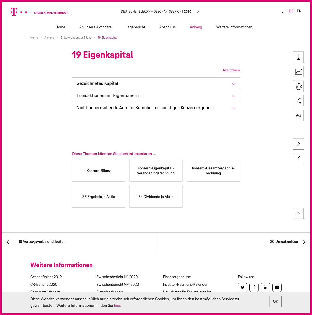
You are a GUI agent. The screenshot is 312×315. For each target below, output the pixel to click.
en (299, 11)
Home (34, 37)
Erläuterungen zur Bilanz (76, 37)
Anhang (49, 37)
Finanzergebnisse (177, 277)
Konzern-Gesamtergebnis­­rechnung (213, 170)
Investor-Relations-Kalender (185, 285)
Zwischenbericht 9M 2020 (118, 285)
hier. (117, 306)
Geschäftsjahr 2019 (46, 277)
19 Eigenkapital (107, 37)
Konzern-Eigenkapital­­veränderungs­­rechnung (156, 170)
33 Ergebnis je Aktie (98, 197)
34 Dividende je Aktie (155, 197)
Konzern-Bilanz (98, 171)
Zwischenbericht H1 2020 (117, 277)
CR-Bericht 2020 (43, 285)
